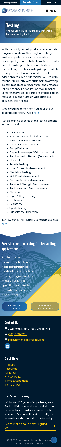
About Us (10, 372)
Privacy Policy (13, 376)
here (36, 112)
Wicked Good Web (37, 443)
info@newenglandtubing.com (26, 339)
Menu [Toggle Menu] (50, 10)
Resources (11, 368)
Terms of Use (12, 384)
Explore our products (14, 306)
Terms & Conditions (16, 380)
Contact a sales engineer (45, 306)
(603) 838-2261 (17, 334)
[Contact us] (54, 440)
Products (10, 364)
